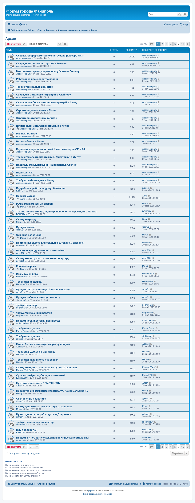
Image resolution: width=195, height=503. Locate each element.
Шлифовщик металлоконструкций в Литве (42, 125)
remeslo (20, 245)
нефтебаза (21, 308)
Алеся (19, 386)
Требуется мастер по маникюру (35, 351)
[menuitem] (23, 24)
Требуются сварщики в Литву (34, 86)
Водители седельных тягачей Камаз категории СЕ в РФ (51, 149)
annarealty (21, 440)
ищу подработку (26, 429)
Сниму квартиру (26, 219)
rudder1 (19, 191)
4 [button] (170, 44)
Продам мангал (25, 227)
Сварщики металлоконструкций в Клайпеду (43, 94)
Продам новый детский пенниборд (38, 320)
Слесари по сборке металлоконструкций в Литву (46, 102)
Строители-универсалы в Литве (36, 110)
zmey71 (20, 292)
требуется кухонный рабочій (34, 312)
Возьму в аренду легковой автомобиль (40, 250)
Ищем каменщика (27, 274)
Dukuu (23, 207)
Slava (19, 222)
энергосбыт (21, 425)
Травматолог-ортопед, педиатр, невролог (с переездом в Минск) (56, 211)
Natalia (19, 354)
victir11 (19, 230)
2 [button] (162, 44)
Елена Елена (22, 331)
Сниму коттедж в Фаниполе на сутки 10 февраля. (47, 367)
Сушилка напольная (28, 235)
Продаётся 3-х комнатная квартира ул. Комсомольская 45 (52, 390)
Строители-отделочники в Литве (36, 118)
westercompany (23, 58)
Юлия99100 (22, 378)
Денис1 (19, 401)
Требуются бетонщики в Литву (35, 180)
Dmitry (19, 393)
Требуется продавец (29, 281)
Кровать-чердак (26, 266)
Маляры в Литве (26, 133)
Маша (19, 409)
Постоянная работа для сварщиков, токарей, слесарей (50, 242)
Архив (10, 39)
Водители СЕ (24, 172)
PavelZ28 (20, 432)
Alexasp (20, 347)
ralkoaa (19, 339)
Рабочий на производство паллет (37, 79)
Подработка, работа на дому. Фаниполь (41, 188)
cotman (19, 417)
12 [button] (182, 44)
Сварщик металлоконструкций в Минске (41, 63)
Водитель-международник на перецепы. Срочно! (47, 164)
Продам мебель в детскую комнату (38, 297)
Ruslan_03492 (23, 370)
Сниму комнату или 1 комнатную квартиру (42, 258)
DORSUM (21, 214)
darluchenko (22, 323)
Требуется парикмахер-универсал (37, 359)
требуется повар (26, 305)
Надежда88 (21, 284)
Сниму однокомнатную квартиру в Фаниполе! (44, 406)
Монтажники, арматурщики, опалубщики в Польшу (47, 71)
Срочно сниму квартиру (31, 398)
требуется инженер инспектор (35, 422)
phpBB (91, 490)
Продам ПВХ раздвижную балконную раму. (43, 289)
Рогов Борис (22, 276)
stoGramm (147, 336)
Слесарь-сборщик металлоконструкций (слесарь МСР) (50, 55)
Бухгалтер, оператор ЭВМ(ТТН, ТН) (38, 383)
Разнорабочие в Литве (30, 141)
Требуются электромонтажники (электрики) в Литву (48, 157)
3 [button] (166, 44)
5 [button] (175, 44)
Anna (22, 199)
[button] (151, 44)
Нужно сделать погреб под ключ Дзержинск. (44, 414)
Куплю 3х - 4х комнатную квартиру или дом (43, 344)
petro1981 (21, 253)
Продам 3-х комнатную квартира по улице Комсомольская (52, 437)
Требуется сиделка (28, 328)
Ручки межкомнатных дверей (34, 203)
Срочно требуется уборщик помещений (40, 375)
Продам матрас (25, 196)
